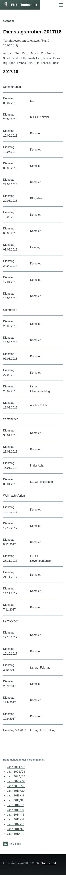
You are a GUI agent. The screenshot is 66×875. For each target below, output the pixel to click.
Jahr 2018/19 (15, 795)
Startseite (8, 20)
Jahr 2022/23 (16, 776)
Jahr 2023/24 (16, 771)
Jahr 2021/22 (16, 781)
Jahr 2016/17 (15, 805)
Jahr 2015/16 (15, 809)
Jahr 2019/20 (16, 790)
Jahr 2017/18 (15, 800)
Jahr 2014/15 (15, 814)
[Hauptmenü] (61, 5)
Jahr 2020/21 (16, 786)
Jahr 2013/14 (15, 819)
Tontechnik (49, 863)
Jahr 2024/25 (16, 766)
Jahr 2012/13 (15, 824)
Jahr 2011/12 (15, 829)
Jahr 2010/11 (15, 833)
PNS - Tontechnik (24, 5)
